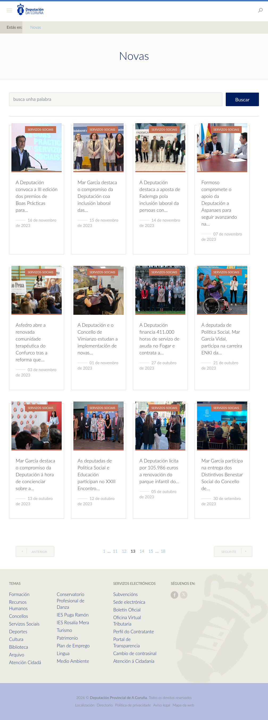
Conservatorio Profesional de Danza (71, 600)
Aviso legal (161, 705)
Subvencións (125, 594)
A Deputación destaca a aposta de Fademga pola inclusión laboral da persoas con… (160, 196)
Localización (84, 705)
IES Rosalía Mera (73, 622)
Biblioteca (18, 647)
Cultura (16, 639)
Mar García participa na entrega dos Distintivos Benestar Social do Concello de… (222, 474)
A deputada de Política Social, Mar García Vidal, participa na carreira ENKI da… (221, 338)
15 (150, 551)
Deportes (18, 631)
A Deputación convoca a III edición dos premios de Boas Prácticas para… (36, 196)
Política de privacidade (133, 705)
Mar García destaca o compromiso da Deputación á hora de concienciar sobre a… (35, 474)
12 (124, 551)
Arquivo (16, 654)
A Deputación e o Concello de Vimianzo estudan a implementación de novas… (98, 338)
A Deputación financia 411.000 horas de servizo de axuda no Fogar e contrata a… (159, 338)
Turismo (64, 630)
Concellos (18, 616)
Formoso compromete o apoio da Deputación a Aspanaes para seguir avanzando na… (219, 203)
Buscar (242, 99)
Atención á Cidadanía (133, 661)
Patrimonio (67, 638)
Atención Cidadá (25, 662)
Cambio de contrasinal (134, 653)
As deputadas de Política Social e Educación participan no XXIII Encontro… (97, 474)
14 (142, 551)
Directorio (105, 705)
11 (115, 551)
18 (163, 551)
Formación (19, 594)
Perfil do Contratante (133, 631)
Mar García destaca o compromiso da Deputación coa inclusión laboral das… (97, 196)
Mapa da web (183, 705)
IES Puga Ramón (73, 615)
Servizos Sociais (24, 624)
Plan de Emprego (73, 645)
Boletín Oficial (127, 610)
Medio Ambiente (73, 661)
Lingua (63, 653)
